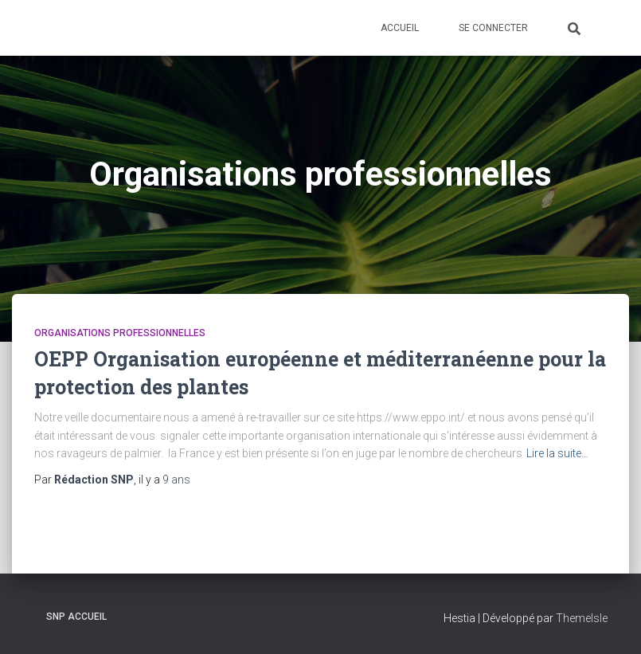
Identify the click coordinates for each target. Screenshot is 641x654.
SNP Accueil (76, 616)
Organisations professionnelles (119, 333)
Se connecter (493, 27)
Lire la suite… (557, 453)
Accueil (400, 27)
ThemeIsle (582, 618)
